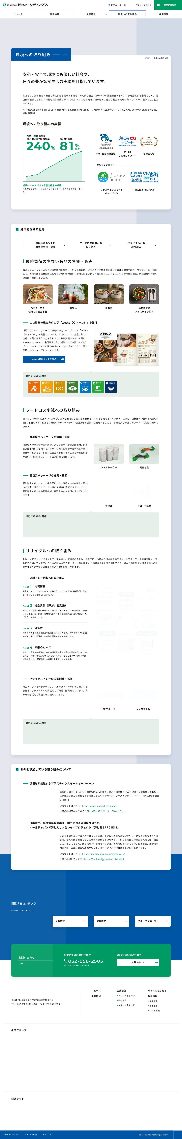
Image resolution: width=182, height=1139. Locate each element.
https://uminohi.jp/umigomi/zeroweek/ (103, 854)
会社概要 (122, 1000)
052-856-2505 (85, 961)
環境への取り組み (157, 991)
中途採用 (153, 1006)
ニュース (96, 991)
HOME (147, 58)
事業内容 (96, 996)
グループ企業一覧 (126, 1005)
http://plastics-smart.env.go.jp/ (99, 806)
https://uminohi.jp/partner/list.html (104, 859)
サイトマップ (48, 1134)
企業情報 (121, 991)
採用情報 (152, 996)
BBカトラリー (119, 811)
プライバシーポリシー (12, 1134)
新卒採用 (153, 1001)
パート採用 (154, 1011)
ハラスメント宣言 (31, 1134)
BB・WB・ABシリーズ (98, 811)
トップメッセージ (126, 996)
